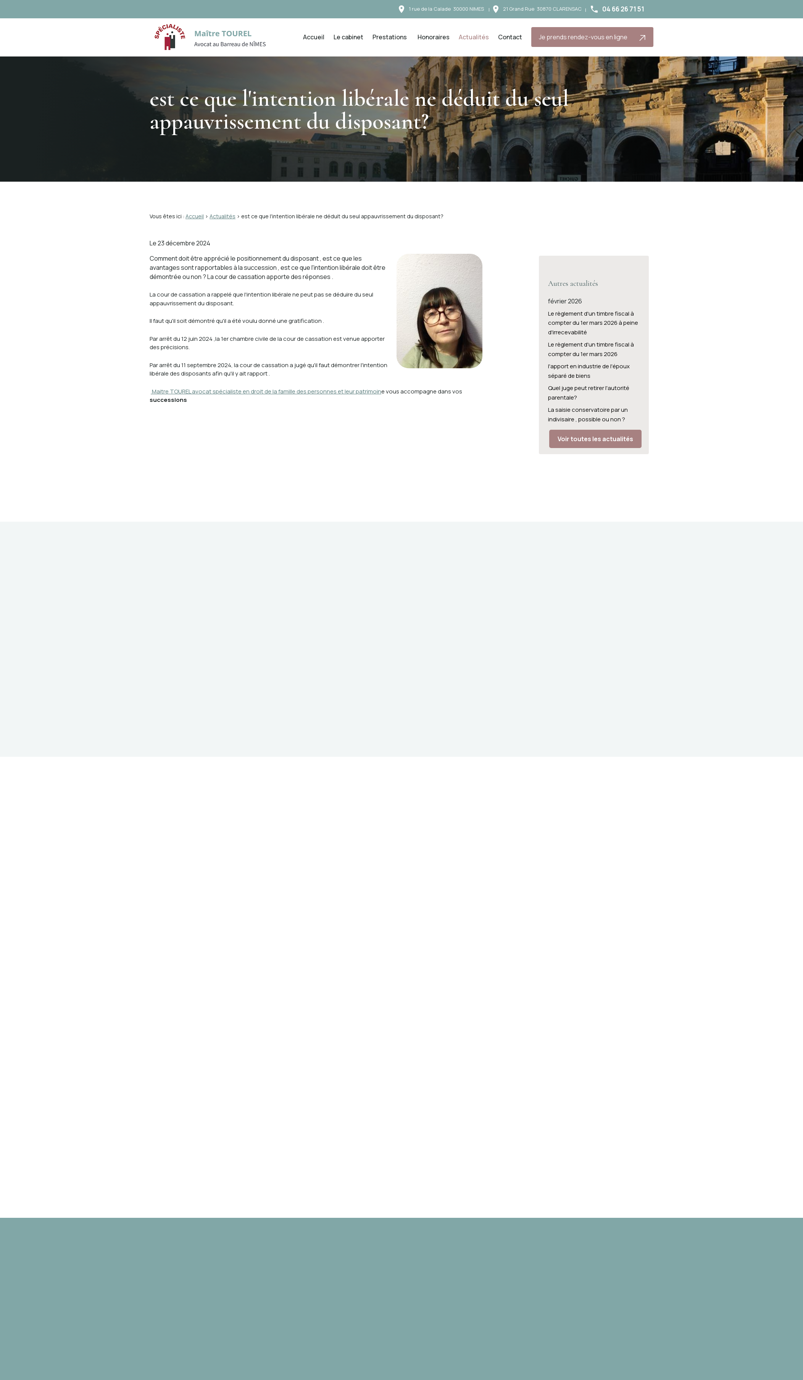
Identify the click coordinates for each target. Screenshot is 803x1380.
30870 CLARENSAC (542, 8)
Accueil (313, 37)
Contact (510, 37)
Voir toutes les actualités (595, 431)
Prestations (389, 37)
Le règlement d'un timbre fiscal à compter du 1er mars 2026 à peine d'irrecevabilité (593, 314)
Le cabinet (348, 37)
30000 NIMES (446, 8)
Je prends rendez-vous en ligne (592, 37)
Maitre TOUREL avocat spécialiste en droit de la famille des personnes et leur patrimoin (266, 391)
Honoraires (434, 37)
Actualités (474, 37)
